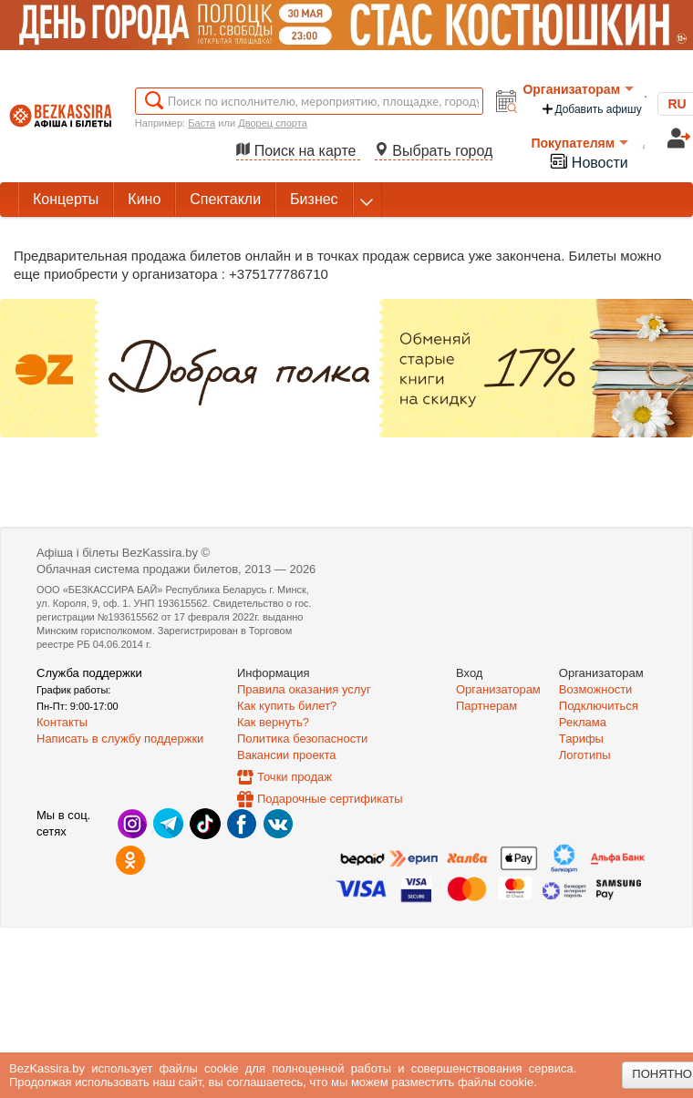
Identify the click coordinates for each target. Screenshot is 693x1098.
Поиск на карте (298, 151)
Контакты (62, 722)
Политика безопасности (302, 738)
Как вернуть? (273, 722)
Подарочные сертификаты (329, 799)
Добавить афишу (591, 109)
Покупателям (579, 143)
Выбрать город (434, 151)
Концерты (65, 199)
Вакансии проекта (286, 755)
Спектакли (225, 199)
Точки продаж (294, 777)
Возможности (596, 689)
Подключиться (598, 706)
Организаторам (578, 89)
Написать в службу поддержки (119, 738)
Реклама (582, 722)
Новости (588, 160)
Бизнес (314, 199)
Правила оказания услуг (304, 689)
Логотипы (585, 755)
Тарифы (581, 738)
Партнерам (486, 706)
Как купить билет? (286, 706)
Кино (144, 199)
